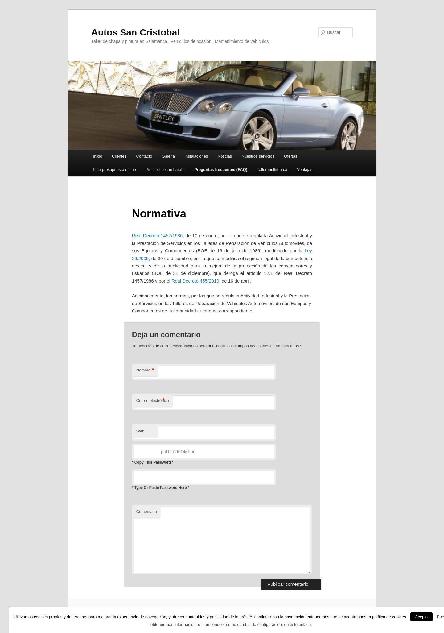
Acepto (421, 616)
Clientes (119, 156)
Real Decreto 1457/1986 (157, 235)
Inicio (97, 156)
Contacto (144, 156)
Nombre (145, 370)
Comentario (146, 511)
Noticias (225, 156)
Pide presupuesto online (114, 169)
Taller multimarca (272, 169)
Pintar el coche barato (165, 169)
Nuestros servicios (258, 156)
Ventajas (304, 169)
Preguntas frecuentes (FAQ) (220, 169)
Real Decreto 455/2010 (195, 280)
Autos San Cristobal (135, 32)
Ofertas (290, 156)
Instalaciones (196, 156)
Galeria (168, 156)
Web (140, 431)
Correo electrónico (152, 400)
